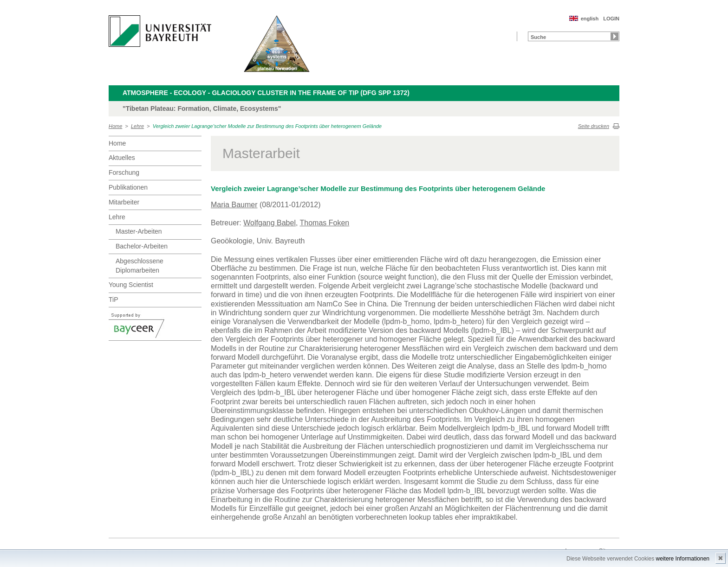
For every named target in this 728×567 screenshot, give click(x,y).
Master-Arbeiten (139, 231)
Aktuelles (122, 157)
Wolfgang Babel (269, 223)
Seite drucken (593, 126)
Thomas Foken (325, 223)
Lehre (137, 126)
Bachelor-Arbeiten (142, 246)
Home (115, 126)
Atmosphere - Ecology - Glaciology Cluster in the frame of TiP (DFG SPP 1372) (266, 92)
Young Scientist (131, 284)
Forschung (124, 172)
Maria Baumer (234, 205)
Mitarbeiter (124, 202)
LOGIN (611, 18)
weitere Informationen (682, 558)
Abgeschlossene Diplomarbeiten (139, 265)
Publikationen (128, 187)
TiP (113, 299)
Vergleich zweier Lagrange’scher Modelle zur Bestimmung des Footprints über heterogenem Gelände (267, 126)
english (590, 18)
